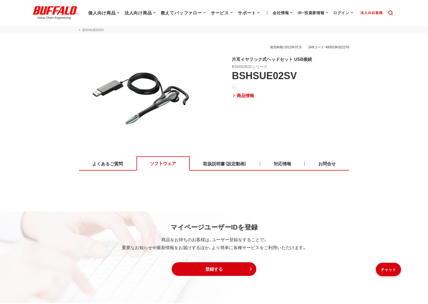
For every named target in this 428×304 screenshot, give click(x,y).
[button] (214, 270)
